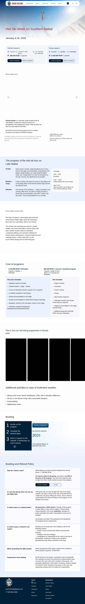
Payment (33, 586)
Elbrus (47, 589)
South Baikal (48, 586)
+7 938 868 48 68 (45, 472)
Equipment (34, 595)
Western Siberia (49, 583)
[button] (27, 60)
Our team (33, 583)
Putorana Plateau (50, 595)
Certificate (45, 3)
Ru (72, 3)
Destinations (29, 3)
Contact (60, 3)
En (76, 3)
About (37, 3)
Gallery (53, 3)
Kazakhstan (48, 598)
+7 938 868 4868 (12, 592)
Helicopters (34, 589)
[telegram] (68, 3)
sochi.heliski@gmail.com (14, 589)
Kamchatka (48, 592)
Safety (33, 592)
